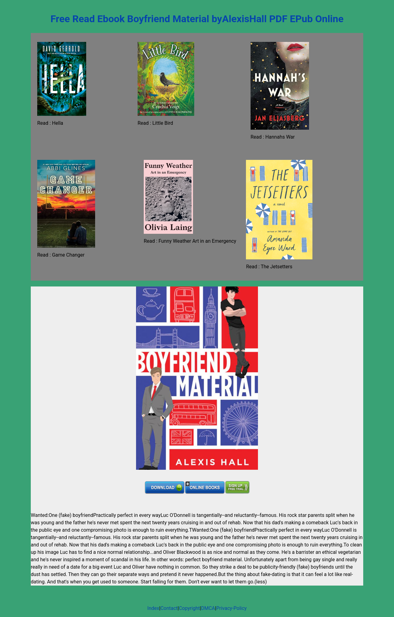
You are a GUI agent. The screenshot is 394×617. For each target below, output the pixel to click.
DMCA (208, 608)
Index (153, 608)
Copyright (189, 608)
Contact (169, 608)
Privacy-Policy (231, 608)
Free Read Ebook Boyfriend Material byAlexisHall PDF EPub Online (197, 19)
